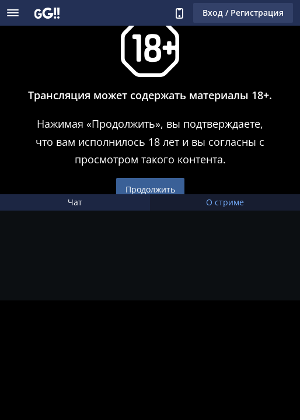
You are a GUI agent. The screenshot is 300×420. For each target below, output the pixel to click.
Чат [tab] (75, 202)
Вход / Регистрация (243, 12)
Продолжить (150, 189)
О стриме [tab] (225, 202)
